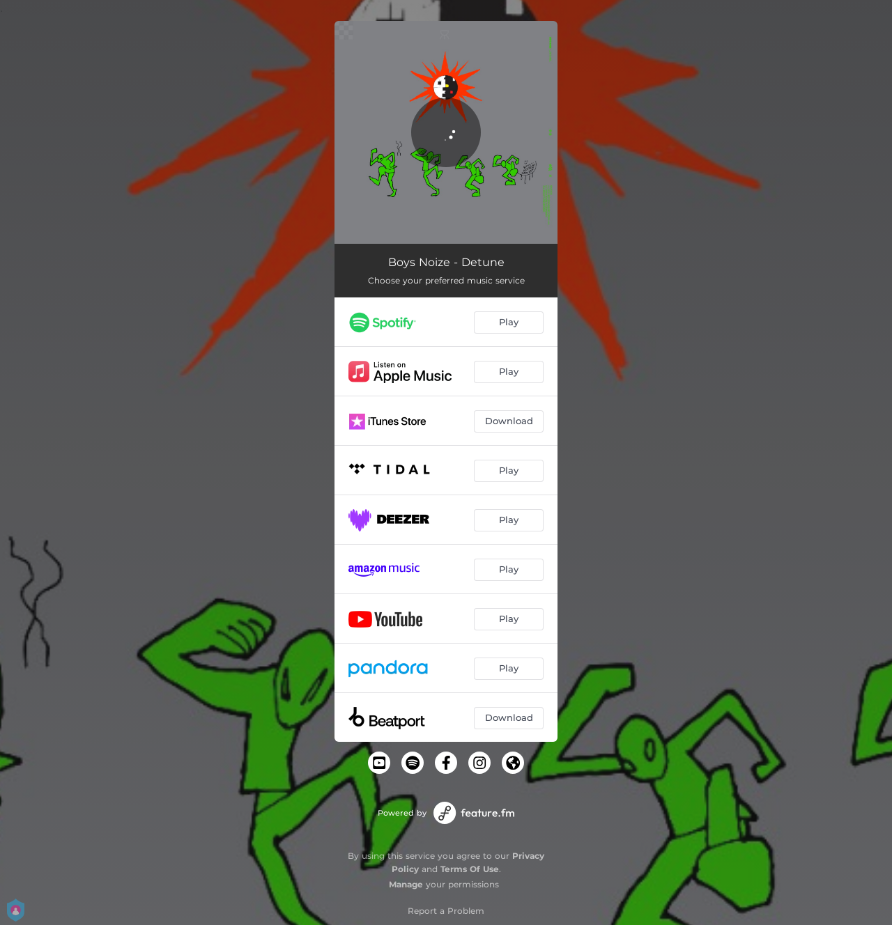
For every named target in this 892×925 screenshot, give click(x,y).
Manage (406, 884)
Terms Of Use (469, 869)
